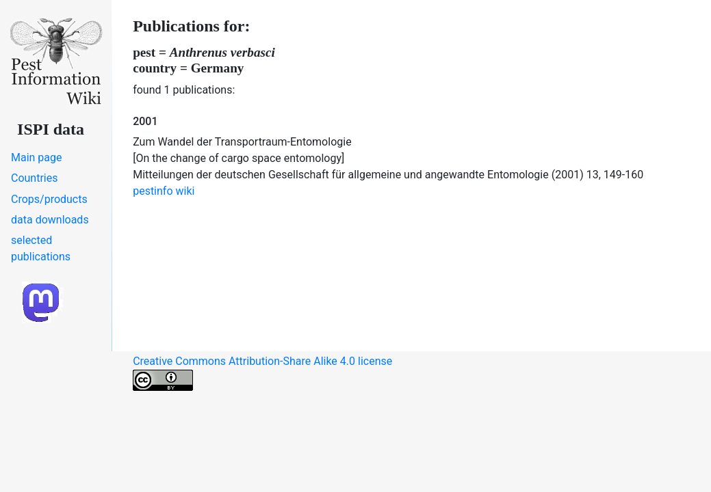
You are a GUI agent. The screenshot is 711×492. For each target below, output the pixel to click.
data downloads (50, 219)
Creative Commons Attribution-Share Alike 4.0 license (262, 373)
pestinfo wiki (163, 190)
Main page (36, 157)
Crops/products (49, 199)
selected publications (40, 248)
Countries (34, 178)
